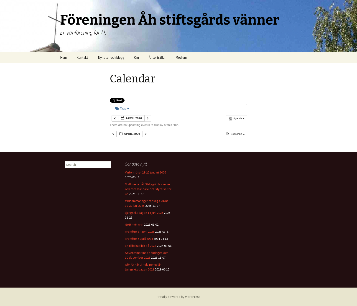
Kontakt (82, 57)
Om (136, 57)
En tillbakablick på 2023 (140, 246)
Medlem (181, 57)
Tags (122, 108)
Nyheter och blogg (111, 57)
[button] (235, 134)
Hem (63, 57)
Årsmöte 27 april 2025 (139, 232)
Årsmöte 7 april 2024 (139, 239)
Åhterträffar (157, 57)
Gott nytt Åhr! (134, 224)
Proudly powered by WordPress (178, 297)
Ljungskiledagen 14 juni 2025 (144, 213)
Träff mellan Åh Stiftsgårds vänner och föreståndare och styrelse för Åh (148, 189)
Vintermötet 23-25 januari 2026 (145, 172)
